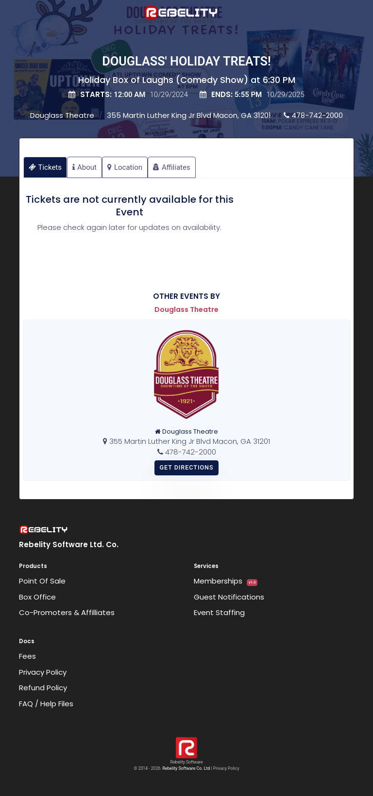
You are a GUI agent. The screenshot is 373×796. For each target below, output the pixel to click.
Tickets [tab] (45, 167)
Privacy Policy (43, 672)
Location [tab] (124, 167)
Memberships (225, 581)
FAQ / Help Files (46, 704)
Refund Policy (43, 687)
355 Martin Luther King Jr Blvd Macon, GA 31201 (189, 115)
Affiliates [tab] (171, 167)
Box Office (37, 597)
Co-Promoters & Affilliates (67, 612)
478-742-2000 (313, 115)
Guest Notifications (229, 597)
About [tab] (84, 167)
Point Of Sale (42, 581)
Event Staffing (219, 612)
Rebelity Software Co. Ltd (186, 768)
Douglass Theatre (62, 115)
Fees (27, 656)
